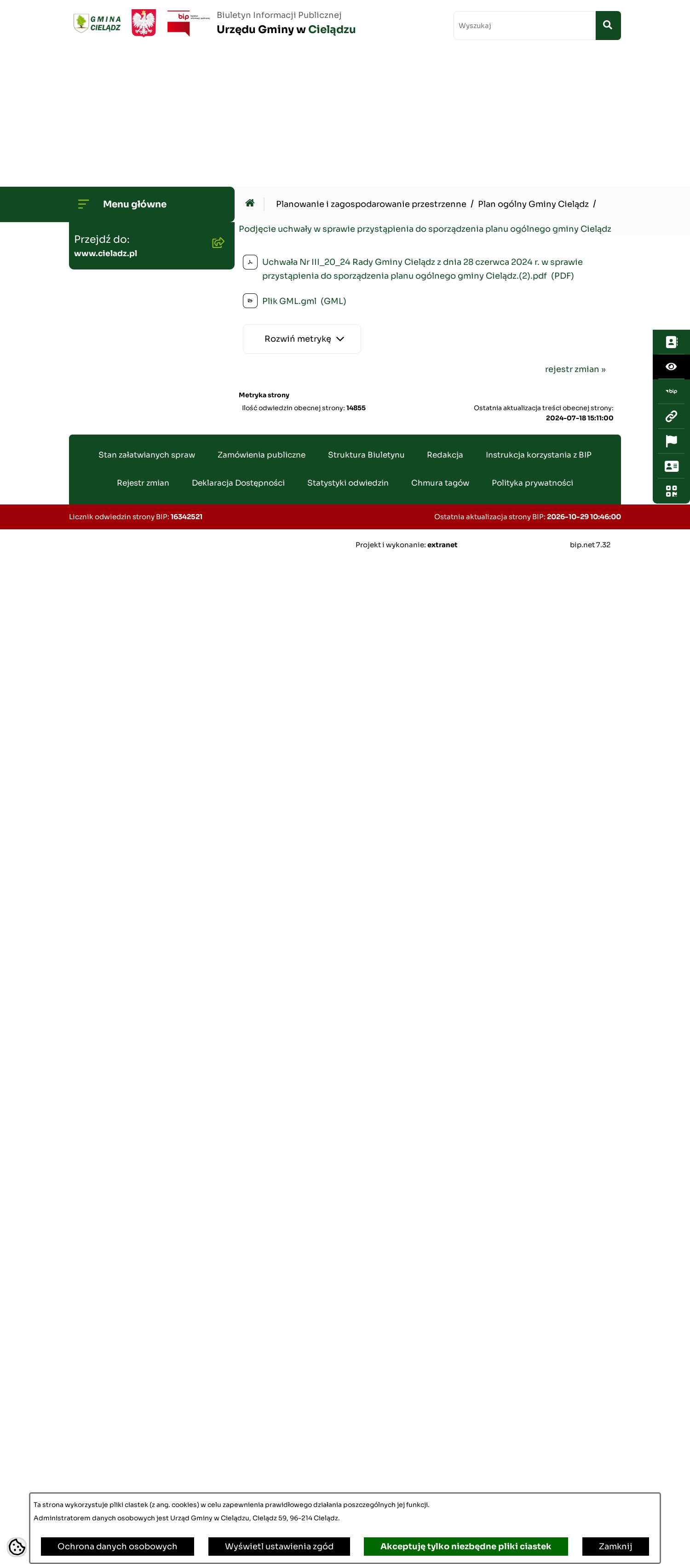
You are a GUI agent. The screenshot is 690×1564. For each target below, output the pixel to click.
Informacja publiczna (121, 1284)
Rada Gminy (103, 176)
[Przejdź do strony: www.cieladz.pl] (671, 186)
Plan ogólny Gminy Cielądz (533, 68)
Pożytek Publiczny (115, 1019)
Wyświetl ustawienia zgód (279, 1546)
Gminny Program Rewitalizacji (140, 323)
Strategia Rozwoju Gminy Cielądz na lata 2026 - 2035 (134, 359)
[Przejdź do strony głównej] (212, 23)
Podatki (94, 919)
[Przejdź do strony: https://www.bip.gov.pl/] (671, 161)
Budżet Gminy (107, 235)
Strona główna (108, 117)
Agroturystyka (107, 1108)
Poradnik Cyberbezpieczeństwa (143, 1432)
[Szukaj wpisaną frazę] (608, 25)
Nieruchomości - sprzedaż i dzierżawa (135, 954)
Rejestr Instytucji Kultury (130, 1137)
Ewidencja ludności (118, 1078)
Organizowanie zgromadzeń (136, 1225)
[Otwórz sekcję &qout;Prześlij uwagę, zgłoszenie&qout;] (671, 236)
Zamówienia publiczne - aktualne (128, 757)
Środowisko (102, 294)
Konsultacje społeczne (125, 1314)
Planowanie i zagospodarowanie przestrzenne (117, 407)
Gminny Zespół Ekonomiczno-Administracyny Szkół (141, 841)
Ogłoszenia (101, 264)
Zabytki (93, 1402)
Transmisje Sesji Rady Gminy (138, 206)
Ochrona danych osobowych (118, 1546)
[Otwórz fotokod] (671, 261)
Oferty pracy (104, 1049)
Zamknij (615, 1546)
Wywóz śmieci (108, 990)
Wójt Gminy (103, 147)
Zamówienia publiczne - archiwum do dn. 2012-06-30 (138, 799)
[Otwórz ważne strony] (671, 211)
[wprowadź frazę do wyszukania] (525, 25)
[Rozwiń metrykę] (302, 203)
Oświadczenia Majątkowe (131, 722)
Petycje (93, 1343)
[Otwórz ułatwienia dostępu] (671, 137)
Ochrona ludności (115, 1490)
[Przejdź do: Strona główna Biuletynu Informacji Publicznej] (252, 68)
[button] (216, 146)
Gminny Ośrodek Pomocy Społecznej (131, 883)
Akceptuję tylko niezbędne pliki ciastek (466, 1546)
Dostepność (103, 1373)
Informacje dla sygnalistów (134, 1461)
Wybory (94, 1167)
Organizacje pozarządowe (131, 1255)
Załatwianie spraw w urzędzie (138, 1196)
